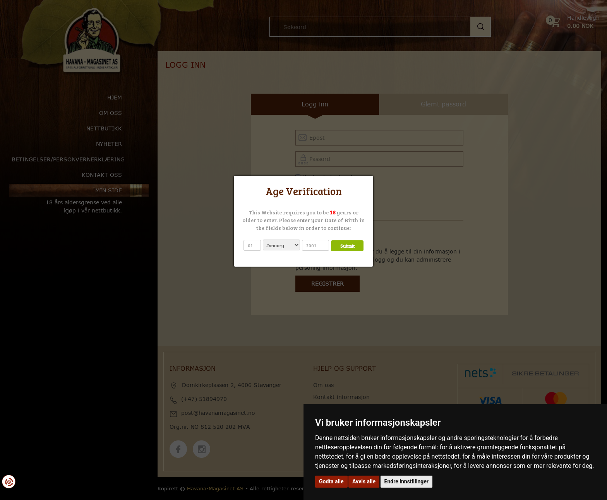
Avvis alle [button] (364, 481)
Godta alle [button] (331, 481)
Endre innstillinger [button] (406, 481)
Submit (347, 246)
